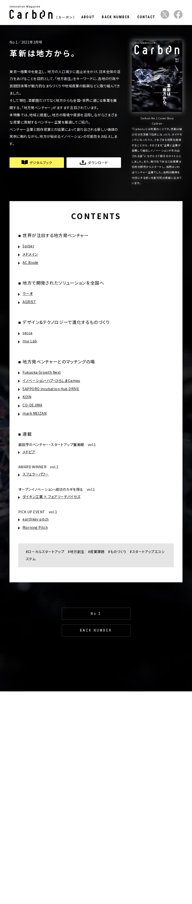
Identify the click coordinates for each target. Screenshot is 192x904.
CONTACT (146, 17)
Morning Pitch (35, 527)
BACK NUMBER (116, 17)
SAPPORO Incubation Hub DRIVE (50, 388)
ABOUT (87, 17)
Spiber (28, 245)
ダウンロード (94, 162)
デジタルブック (37, 162)
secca (27, 332)
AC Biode (30, 262)
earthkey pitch (35, 519)
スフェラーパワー (35, 474)
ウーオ (27, 293)
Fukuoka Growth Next (41, 372)
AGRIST (29, 301)
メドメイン (30, 254)
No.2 (96, 614)
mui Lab (29, 340)
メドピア (28, 451)
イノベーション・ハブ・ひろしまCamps (51, 380)
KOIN (26, 396)
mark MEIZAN (34, 413)
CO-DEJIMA (32, 404)
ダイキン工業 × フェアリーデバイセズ (51, 496)
